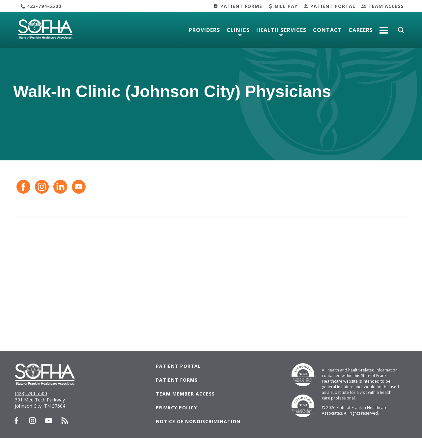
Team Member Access (185, 394)
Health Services (281, 30)
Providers (204, 30)
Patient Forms (241, 6)
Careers (361, 30)
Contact (327, 30)
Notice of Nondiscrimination (198, 421)
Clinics (238, 30)
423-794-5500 (44, 6)
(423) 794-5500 (31, 393)
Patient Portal (332, 6)
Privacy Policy (176, 407)
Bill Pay (286, 6)
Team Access (386, 6)
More (384, 27)
